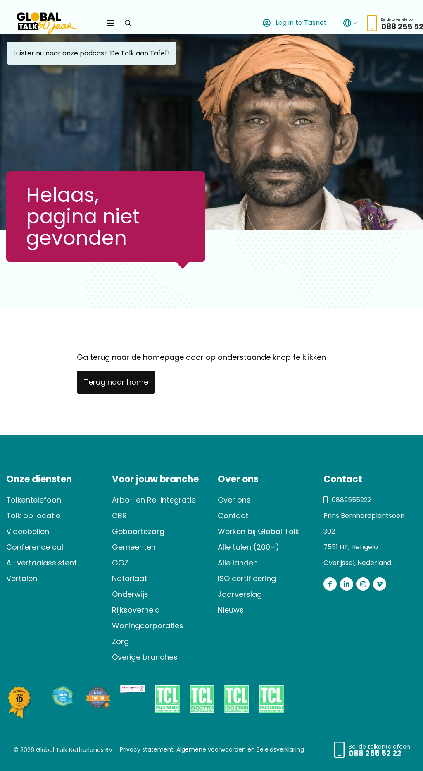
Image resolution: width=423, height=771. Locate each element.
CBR (119, 515)
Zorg (120, 641)
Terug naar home (116, 382)
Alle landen (238, 563)
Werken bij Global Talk (258, 531)
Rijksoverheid (136, 610)
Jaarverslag (240, 594)
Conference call (35, 547)
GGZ (120, 563)
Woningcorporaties (147, 625)
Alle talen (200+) (248, 547)
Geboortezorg (138, 531)
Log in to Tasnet (293, 23)
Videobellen (27, 531)
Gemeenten (134, 547)
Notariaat (129, 578)
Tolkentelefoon (33, 500)
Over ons (234, 500)
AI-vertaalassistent (41, 563)
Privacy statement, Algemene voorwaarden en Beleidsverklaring (212, 749)
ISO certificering (247, 578)
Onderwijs (130, 594)
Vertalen (21, 578)
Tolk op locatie (33, 515)
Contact (233, 515)
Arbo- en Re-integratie (154, 500)
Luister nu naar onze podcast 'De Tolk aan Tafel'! (91, 53)
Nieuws (231, 610)
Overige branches (145, 657)
